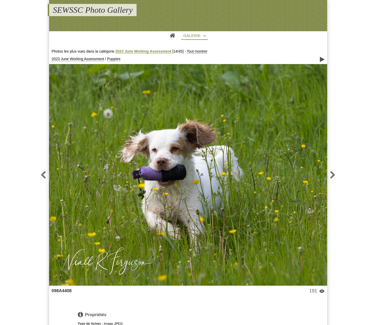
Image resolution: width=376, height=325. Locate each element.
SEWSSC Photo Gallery (93, 10)
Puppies (113, 59)
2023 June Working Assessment (143, 51)
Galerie (192, 35)
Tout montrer (197, 51)
